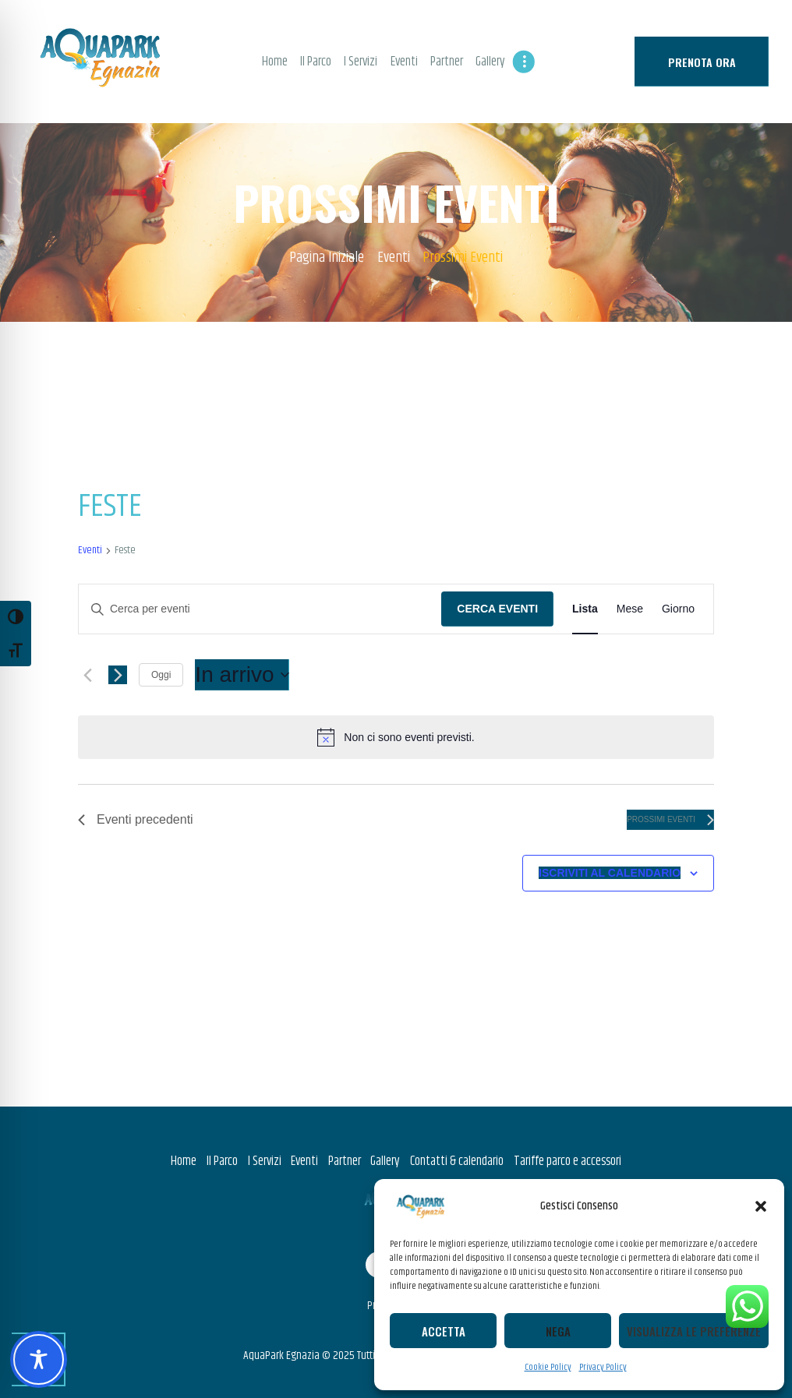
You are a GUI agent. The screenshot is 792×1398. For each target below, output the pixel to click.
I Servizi (264, 1161)
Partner (344, 1161)
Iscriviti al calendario (610, 873)
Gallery (385, 1161)
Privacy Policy (603, 1367)
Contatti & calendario (457, 1161)
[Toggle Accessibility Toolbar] (38, 1359)
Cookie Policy (548, 1367)
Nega (558, 1331)
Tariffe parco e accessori (567, 1161)
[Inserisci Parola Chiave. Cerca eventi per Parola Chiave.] (260, 609)
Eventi (393, 258)
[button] (761, 1206)
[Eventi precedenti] (87, 674)
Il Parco (222, 1161)
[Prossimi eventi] (117, 674)
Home (183, 1161)
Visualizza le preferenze (694, 1331)
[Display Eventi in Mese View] (630, 609)
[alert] (396, 737)
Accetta (443, 1331)
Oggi (161, 674)
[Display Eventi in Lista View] (585, 609)
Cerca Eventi (497, 608)
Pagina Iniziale (326, 258)
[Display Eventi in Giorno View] (678, 609)
